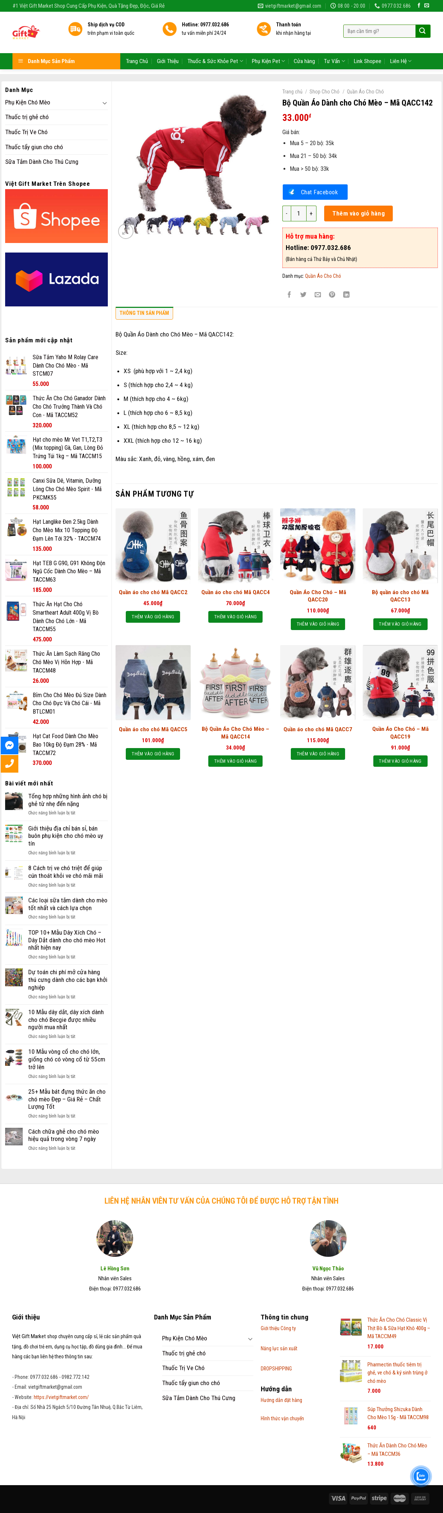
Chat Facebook (319, 192)
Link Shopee (367, 44)
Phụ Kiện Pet (268, 44)
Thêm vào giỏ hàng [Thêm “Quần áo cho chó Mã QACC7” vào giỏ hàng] (318, 753)
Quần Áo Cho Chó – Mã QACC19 (400, 733)
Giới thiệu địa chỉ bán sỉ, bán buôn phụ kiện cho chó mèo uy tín (65, 836)
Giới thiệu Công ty (278, 1328)
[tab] (144, 315)
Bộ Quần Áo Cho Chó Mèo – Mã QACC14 (235, 733)
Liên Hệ (400, 44)
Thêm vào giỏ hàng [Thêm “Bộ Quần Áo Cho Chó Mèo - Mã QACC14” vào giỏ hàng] (235, 761)
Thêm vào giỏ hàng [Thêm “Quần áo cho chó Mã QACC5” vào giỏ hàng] (153, 753)
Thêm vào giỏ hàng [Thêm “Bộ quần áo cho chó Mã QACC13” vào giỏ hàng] (400, 624)
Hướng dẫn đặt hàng (281, 1400)
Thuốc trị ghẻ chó (27, 117)
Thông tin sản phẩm (144, 313)
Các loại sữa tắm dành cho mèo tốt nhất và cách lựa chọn (67, 904)
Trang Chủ (137, 44)
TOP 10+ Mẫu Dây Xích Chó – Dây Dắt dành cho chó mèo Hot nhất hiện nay (67, 940)
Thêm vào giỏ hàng (358, 213)
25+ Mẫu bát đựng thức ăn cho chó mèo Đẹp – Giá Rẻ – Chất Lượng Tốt (67, 1099)
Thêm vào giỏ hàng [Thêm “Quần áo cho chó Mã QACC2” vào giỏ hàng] (153, 616)
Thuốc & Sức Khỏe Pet (215, 44)
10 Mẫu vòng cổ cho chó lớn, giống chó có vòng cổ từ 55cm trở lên (66, 1059)
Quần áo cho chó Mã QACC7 (317, 729)
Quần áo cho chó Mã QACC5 (153, 729)
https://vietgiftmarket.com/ (61, 1397)
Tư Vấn (334, 44)
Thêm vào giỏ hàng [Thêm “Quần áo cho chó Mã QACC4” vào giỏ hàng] (235, 616)
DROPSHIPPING (276, 1369)
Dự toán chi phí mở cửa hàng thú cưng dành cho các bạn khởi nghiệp (67, 979)
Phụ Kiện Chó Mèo (27, 102)
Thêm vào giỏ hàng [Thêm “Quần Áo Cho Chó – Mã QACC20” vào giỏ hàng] (318, 624)
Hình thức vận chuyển (282, 1418)
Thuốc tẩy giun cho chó (34, 147)
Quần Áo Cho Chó (365, 92)
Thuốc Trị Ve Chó (26, 132)
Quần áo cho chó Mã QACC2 (153, 592)
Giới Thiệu (168, 44)
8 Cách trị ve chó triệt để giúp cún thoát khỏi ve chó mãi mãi (65, 871)
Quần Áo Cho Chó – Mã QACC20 (318, 596)
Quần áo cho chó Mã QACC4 (235, 592)
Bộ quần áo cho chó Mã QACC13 (400, 596)
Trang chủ (292, 92)
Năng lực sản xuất (279, 1348)
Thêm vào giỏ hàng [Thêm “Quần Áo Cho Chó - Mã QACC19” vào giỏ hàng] (400, 761)
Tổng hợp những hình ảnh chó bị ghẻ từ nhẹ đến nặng (67, 799)
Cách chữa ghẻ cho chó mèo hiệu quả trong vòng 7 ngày (63, 1135)
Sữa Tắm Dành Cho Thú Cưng (41, 161)
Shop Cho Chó (325, 92)
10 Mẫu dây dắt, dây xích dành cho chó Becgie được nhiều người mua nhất (66, 1019)
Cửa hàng (304, 44)
